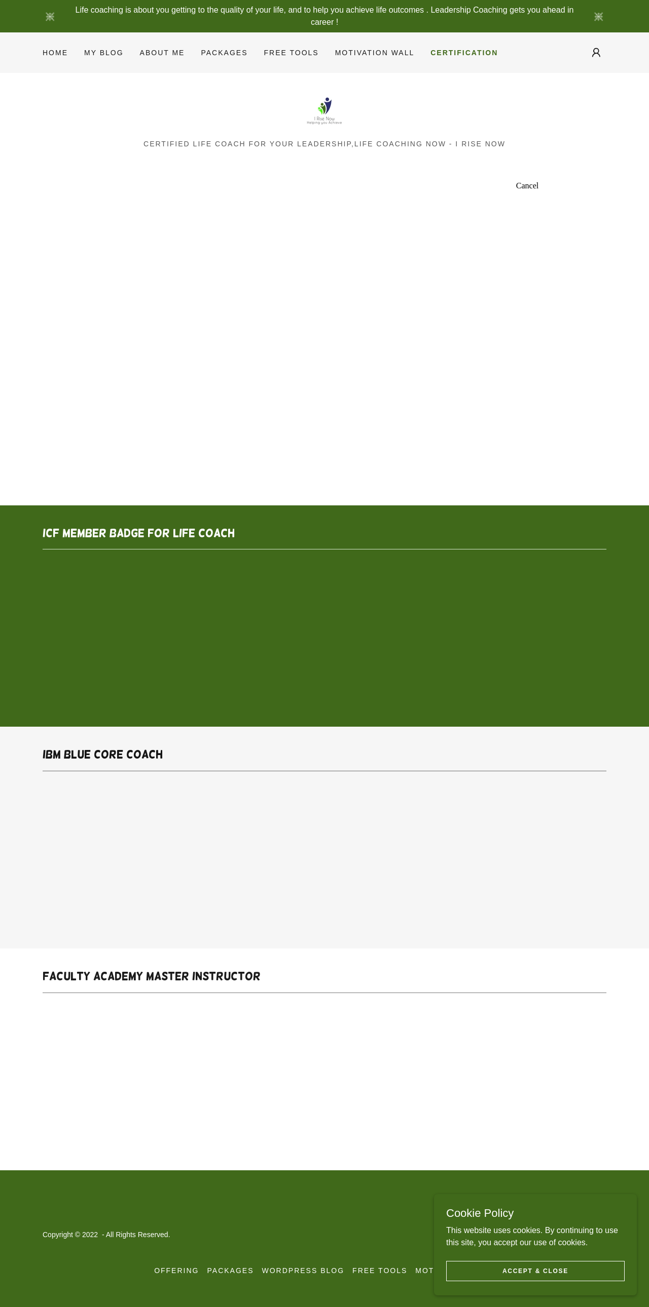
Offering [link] (176, 1270)
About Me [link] (162, 53)
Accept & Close (535, 1270)
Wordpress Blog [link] (303, 1270)
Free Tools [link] (291, 53)
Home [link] (55, 53)
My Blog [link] (104, 53)
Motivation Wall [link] (375, 53)
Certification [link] (464, 53)
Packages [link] (224, 53)
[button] (596, 53)
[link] (324, 109)
